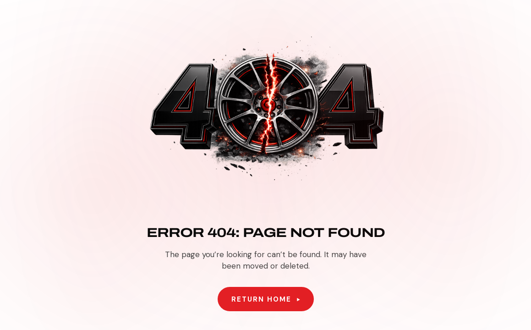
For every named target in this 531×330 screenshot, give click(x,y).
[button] (266, 299)
